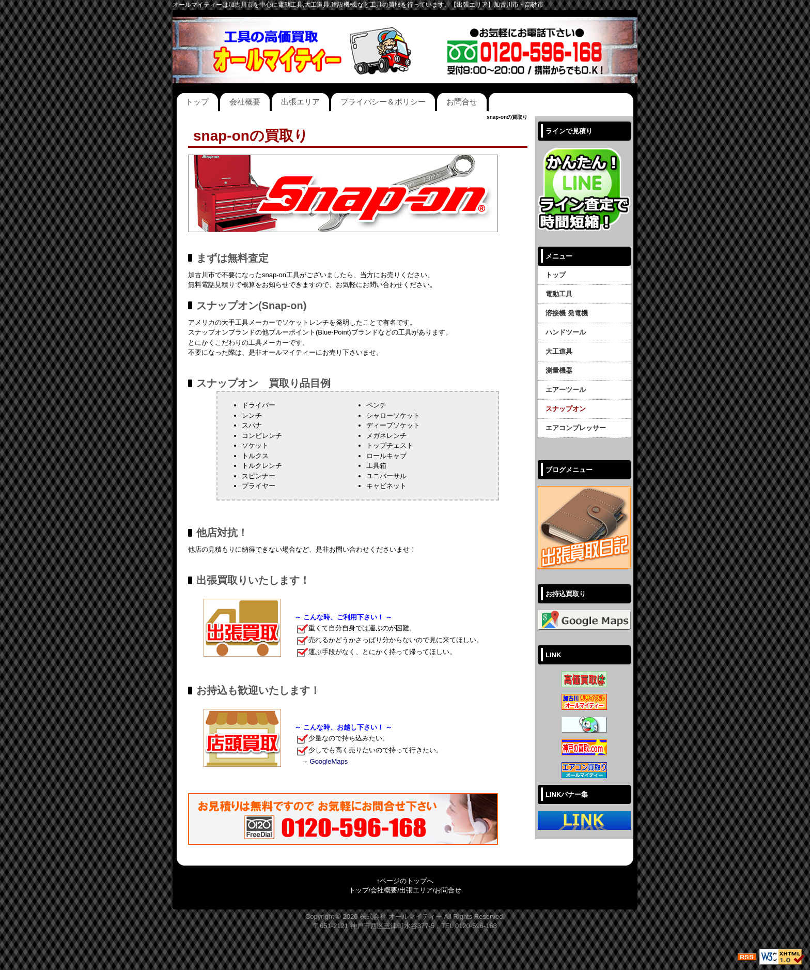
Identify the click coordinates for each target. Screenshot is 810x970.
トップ (197, 101)
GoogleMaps (329, 761)
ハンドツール (566, 332)
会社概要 (244, 101)
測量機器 (559, 370)
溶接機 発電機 (567, 313)
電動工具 (559, 294)
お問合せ (461, 101)
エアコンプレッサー (576, 428)
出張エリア (300, 101)
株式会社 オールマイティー (401, 916)
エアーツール (566, 389)
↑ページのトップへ (405, 881)
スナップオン (566, 409)
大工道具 (559, 351)
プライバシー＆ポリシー (383, 101)
